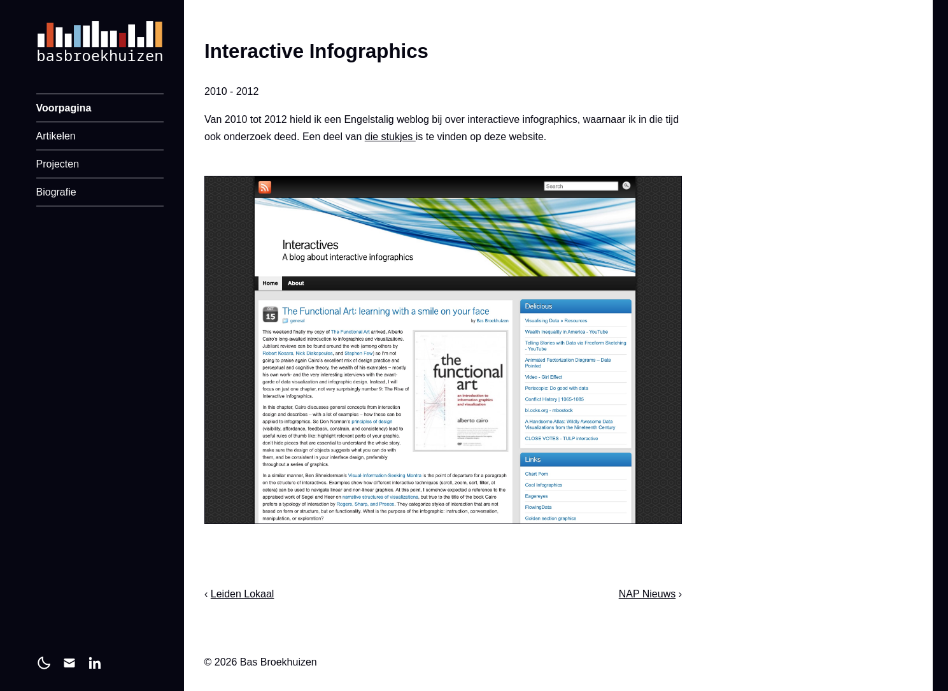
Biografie (56, 192)
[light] (44, 663)
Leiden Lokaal (242, 593)
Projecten (58, 164)
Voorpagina (64, 108)
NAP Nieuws (647, 593)
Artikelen (56, 136)
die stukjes (389, 136)
